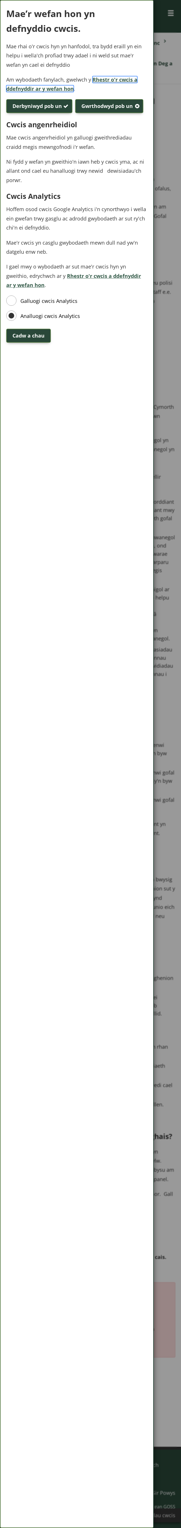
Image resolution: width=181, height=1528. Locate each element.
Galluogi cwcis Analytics (48, 300)
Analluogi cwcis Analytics (50, 316)
